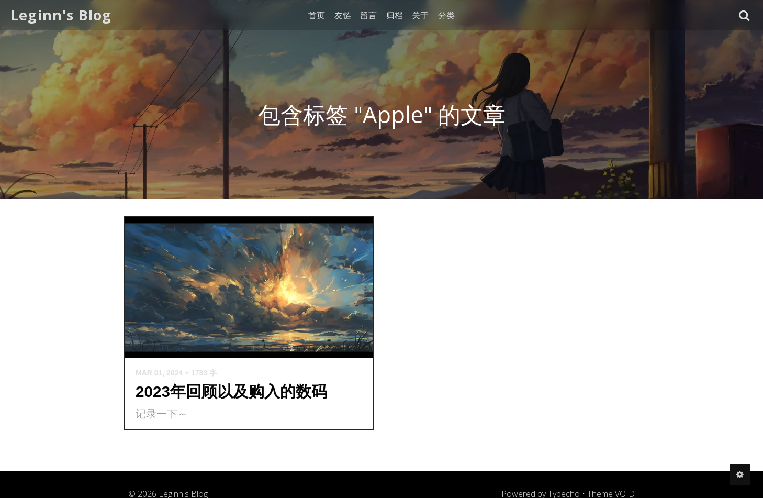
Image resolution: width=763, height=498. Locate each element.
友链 (342, 15)
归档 (394, 15)
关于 (420, 15)
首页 (316, 15)
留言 (368, 15)
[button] (744, 15)
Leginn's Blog (61, 15)
